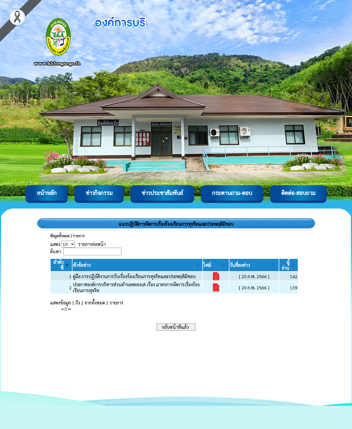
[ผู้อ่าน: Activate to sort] (288, 265)
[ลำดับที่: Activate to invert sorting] (61, 265)
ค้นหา (55, 251)
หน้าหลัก (47, 192)
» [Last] (70, 308)
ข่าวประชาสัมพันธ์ (162, 192)
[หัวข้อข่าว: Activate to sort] (137, 265)
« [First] (62, 308)
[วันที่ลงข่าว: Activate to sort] (254, 265)
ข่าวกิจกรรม (99, 192)
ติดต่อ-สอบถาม (298, 192)
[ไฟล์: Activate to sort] (216, 265)
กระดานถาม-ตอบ (232, 192)
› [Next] (68, 308)
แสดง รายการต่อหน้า (78, 244)
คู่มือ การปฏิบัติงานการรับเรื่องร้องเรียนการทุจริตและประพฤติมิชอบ (134, 276)
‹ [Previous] (64, 308)
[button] (82, 265)
